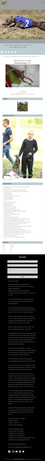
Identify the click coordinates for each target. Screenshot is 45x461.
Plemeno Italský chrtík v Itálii (10, 202)
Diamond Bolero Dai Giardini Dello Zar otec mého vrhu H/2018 (17, 231)
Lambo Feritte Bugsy (8, 199)
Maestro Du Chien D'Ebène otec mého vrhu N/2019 (15, 229)
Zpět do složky (20, 92)
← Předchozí (22, 91)
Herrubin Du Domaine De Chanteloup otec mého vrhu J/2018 (17, 232)
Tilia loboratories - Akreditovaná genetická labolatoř (15, 211)
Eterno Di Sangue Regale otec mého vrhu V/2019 (14, 220)
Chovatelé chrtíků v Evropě (9, 208)
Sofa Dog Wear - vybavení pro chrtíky (12, 196)
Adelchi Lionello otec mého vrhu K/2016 (12, 228)
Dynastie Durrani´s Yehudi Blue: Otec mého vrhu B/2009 (16, 191)
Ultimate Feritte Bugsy (8, 212)
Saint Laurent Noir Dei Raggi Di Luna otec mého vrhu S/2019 (17, 218)
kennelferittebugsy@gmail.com (22, 447)
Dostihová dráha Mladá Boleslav (11, 217)
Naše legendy (14, 56)
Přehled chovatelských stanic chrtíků (12, 209)
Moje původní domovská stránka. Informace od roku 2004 (16, 187)
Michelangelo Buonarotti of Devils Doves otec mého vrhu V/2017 (18, 226)
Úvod (3, 56)
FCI (4, 200)
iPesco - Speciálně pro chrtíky (10, 235)
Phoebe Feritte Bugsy (8, 197)
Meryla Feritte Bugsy (22, 56)
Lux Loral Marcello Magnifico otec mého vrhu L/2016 (15, 223)
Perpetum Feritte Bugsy (8, 179)
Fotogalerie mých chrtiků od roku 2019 (12, 214)
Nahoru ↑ (39, 459)
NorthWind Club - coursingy (10, 206)
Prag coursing (7, 215)
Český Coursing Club (8, 205)
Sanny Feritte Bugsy (8, 194)
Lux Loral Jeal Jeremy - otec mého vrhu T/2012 (14, 237)
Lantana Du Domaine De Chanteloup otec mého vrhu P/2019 (17, 221)
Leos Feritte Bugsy (8, 193)
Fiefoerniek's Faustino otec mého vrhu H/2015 (14, 234)
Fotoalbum (7, 56)
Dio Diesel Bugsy (7, 188)
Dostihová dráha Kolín (8, 203)
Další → (26, 92)
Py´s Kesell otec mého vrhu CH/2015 (12, 225)
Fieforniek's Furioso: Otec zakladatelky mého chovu (15, 190)
